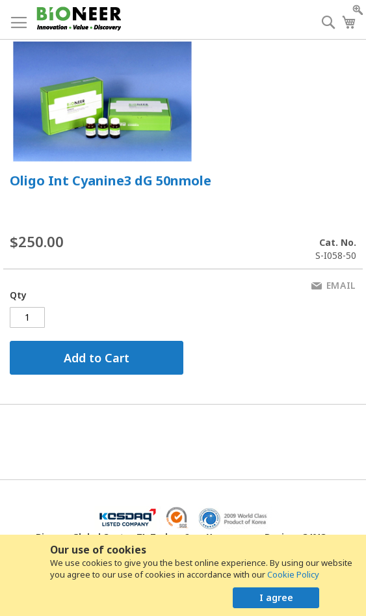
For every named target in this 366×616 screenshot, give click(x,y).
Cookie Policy (293, 574)
